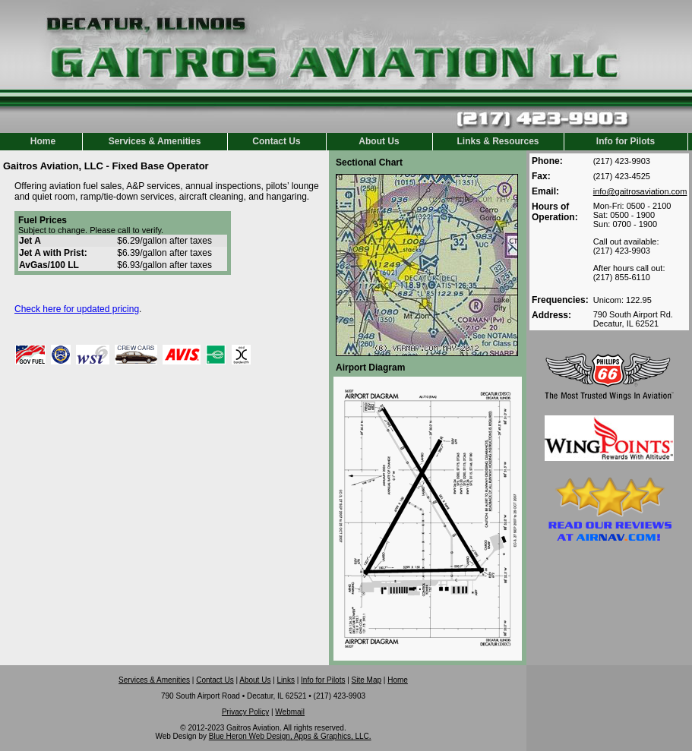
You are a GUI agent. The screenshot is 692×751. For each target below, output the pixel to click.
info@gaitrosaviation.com (640, 191)
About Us (379, 141)
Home (42, 141)
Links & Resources (498, 141)
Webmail (290, 712)
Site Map (366, 680)
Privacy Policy (245, 712)
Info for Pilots (625, 141)
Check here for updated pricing (76, 309)
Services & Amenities (155, 141)
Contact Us (276, 141)
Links (286, 680)
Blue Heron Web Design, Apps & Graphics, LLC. (290, 736)
